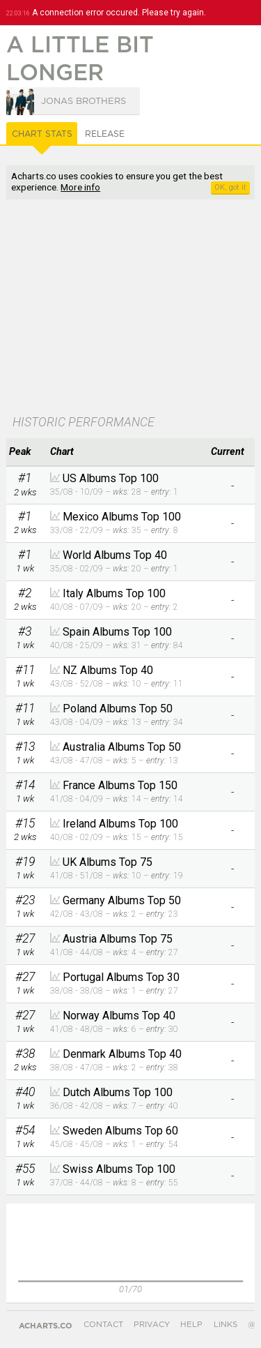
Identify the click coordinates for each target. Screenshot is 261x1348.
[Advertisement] (130, 308)
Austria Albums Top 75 (118, 938)
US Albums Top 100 (111, 478)
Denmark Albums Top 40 (122, 1054)
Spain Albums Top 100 (117, 631)
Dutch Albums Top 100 (118, 1092)
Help (191, 1324)
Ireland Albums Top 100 (120, 823)
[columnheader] (24, 452)
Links (225, 1324)
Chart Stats (42, 134)
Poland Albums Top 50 (118, 708)
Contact (103, 1324)
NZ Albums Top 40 (108, 670)
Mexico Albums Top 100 (122, 516)
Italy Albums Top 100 (114, 593)
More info (80, 187)
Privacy (152, 1324)
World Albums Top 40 (115, 555)
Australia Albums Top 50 (122, 747)
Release (105, 134)
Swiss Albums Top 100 (119, 1169)
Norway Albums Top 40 (119, 1015)
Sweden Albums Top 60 (120, 1130)
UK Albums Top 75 (107, 862)
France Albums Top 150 (120, 785)
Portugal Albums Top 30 (121, 977)
